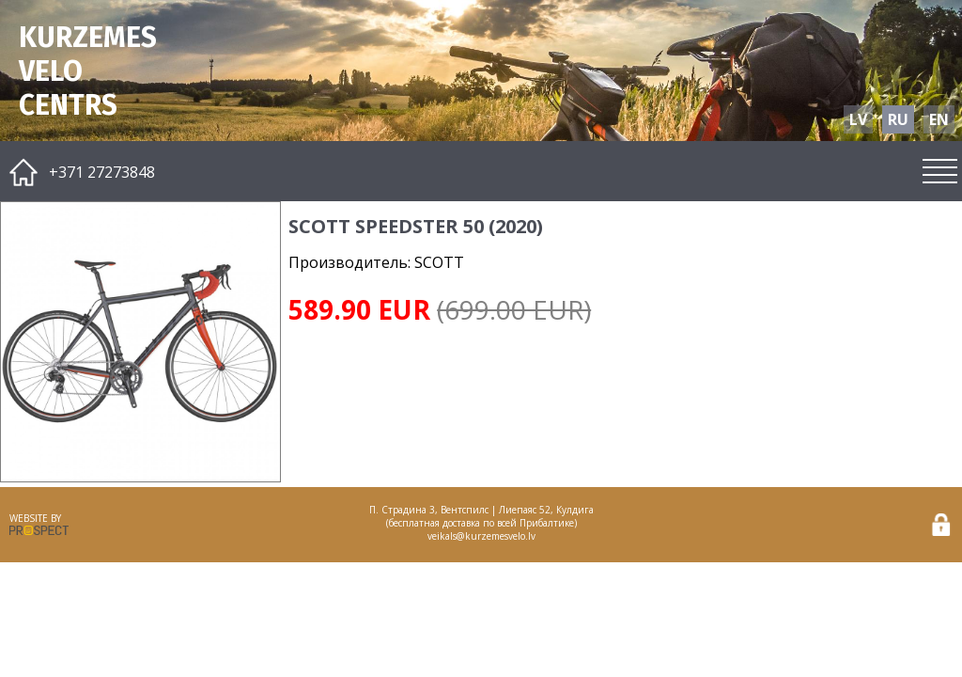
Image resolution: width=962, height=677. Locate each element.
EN (939, 119)
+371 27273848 (102, 172)
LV (858, 119)
